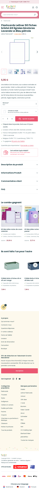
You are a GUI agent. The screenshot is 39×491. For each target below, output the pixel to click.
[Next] (35, 52)
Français (32, 487)
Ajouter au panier (26, 119)
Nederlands (8, 487)
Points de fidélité (6, 335)
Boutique (4, 349)
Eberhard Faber (25, 433)
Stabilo (23, 389)
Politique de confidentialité (8, 462)
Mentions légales (25, 460)
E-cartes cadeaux (7, 332)
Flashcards (7, 21)
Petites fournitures (7, 427)
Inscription (19, 371)
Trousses (4, 395)
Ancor (23, 413)
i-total (23, 403)
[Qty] (7, 119)
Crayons (4, 415)
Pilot (22, 420)
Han (22, 427)
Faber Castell (25, 410)
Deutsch (20, 487)
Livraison (4, 338)
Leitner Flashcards (26, 393)
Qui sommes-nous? (7, 321)
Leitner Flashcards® (7, 34)
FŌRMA (23, 423)
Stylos (3, 398)
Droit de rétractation (8, 342)
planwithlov (24, 437)
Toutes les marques (27, 440)
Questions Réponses (7, 328)
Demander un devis (27, 145)
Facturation (5, 345)
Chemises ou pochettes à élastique (9, 419)
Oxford (23, 396)
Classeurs (4, 423)
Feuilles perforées (7, 408)
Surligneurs (4, 401)
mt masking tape (26, 430)
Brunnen (23, 406)
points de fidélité (18, 141)
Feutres (3, 412)
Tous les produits (6, 430)
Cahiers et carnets (7, 405)
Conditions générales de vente (10, 460)
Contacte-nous (6, 325)
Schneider (24, 416)
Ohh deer (24, 400)
